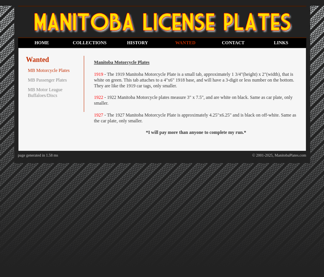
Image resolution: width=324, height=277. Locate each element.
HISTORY (137, 42)
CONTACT (233, 42)
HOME (42, 42)
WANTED (185, 42)
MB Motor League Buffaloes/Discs (45, 92)
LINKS (281, 42)
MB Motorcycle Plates (49, 70)
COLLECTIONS (89, 42)
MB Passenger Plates (47, 80)
